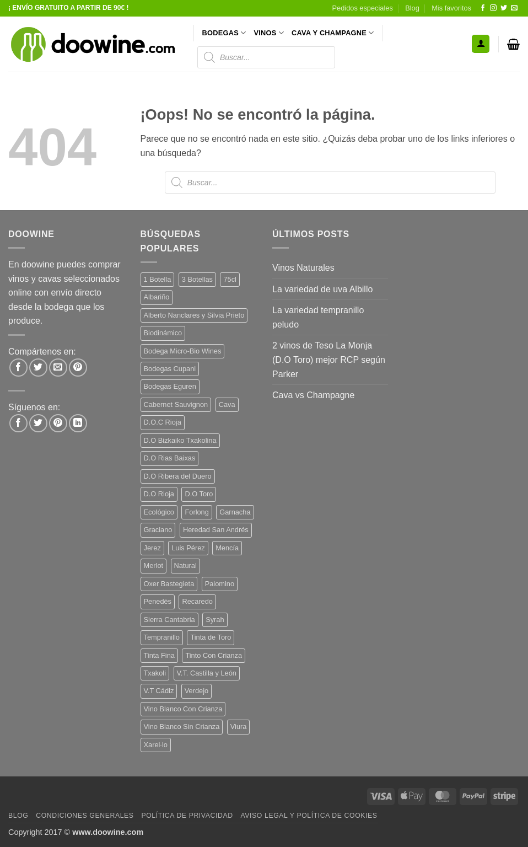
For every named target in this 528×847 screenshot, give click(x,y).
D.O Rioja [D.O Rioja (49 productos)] (159, 494)
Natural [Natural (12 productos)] (185, 565)
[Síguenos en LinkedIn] (78, 423)
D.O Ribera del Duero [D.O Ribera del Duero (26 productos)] (178, 476)
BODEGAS (224, 33)
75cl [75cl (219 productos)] (229, 279)
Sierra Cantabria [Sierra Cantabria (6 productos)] (169, 619)
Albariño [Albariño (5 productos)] (157, 297)
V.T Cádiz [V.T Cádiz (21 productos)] (159, 691)
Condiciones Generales (84, 815)
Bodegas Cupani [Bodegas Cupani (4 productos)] (170, 368)
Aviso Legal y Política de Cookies (308, 815)
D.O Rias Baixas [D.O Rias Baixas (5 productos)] (170, 458)
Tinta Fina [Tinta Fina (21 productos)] (159, 655)
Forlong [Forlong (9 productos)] (196, 512)
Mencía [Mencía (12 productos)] (227, 548)
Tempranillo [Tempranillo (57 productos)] (162, 637)
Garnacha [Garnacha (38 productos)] (234, 512)
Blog (412, 8)
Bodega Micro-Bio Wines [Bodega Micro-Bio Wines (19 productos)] (183, 351)
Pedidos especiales (362, 8)
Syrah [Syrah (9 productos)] (215, 619)
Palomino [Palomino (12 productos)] (219, 584)
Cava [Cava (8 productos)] (227, 404)
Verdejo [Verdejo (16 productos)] (196, 691)
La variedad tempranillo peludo (318, 317)
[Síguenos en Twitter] (503, 8)
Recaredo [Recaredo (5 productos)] (197, 601)
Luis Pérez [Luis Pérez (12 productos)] (187, 548)
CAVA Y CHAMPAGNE (333, 33)
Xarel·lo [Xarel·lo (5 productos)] (156, 745)
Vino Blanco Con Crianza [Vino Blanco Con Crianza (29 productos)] (183, 709)
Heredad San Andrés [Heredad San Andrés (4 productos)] (216, 530)
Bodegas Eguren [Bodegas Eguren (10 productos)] (170, 386)
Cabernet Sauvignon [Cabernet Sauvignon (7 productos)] (176, 404)
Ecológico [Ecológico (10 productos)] (159, 512)
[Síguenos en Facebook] (482, 8)
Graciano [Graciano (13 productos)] (158, 530)
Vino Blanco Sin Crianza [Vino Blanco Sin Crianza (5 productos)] (182, 726)
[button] (480, 44)
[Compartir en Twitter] (38, 367)
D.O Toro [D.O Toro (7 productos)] (199, 494)
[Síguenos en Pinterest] (58, 423)
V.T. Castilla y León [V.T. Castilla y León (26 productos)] (206, 673)
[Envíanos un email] (514, 8)
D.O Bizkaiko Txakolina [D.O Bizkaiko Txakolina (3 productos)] (180, 440)
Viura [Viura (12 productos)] (238, 726)
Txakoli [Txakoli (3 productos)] (155, 673)
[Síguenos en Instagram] (493, 8)
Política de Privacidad (187, 815)
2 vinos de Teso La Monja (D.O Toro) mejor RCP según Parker (328, 359)
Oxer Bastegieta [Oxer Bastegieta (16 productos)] (169, 584)
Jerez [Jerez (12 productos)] (152, 548)
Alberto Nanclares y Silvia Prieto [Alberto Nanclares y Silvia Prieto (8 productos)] (194, 315)
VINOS (269, 33)
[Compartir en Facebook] (18, 367)
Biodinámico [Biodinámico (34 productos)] (163, 333)
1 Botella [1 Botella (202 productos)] (157, 279)
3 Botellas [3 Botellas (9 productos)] (197, 279)
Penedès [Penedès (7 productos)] (158, 601)
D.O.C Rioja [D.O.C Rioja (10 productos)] (162, 422)
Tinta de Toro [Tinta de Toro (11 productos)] (210, 637)
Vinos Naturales (303, 267)
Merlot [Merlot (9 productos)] (154, 565)
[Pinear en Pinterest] (78, 367)
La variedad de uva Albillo (322, 289)
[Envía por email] (58, 367)
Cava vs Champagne (313, 395)
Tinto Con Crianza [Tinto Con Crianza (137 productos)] (213, 655)
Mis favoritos (451, 8)
